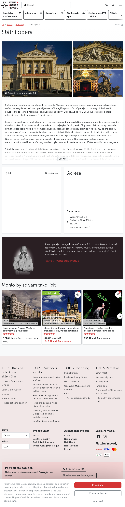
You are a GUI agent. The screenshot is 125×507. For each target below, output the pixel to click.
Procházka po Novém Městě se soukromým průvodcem (19, 329)
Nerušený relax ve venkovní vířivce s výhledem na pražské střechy (46, 413)
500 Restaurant (9, 398)
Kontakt (68, 449)
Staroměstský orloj (104, 377)
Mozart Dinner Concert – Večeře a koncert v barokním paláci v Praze (47, 387)
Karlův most (101, 373)
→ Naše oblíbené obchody (77, 398)
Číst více (62, 159)
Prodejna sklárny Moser (75, 377)
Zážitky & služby (41, 439)
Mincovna (6, 394)
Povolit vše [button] (98, 485)
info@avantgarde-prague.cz (79, 475)
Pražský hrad (101, 381)
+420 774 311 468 (74, 468)
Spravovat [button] (98, 501)
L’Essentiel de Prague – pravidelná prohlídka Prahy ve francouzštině (61, 329)
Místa (35, 435)
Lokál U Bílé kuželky (11, 389)
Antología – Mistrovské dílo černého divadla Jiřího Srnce (99, 329)
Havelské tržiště (71, 381)
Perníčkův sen (71, 373)
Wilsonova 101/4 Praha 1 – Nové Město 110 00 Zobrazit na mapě (81, 222)
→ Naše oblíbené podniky (14, 403)
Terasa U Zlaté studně (12, 381)
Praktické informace (43, 442)
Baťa (66, 393)
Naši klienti (70, 442)
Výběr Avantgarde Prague (46, 445)
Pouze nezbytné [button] (97, 493)
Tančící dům (101, 386)
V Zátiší (5, 385)
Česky (7, 435)
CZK (6, 446)
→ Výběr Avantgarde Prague (46, 421)
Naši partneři (70, 439)
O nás (67, 435)
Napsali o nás (71, 445)
